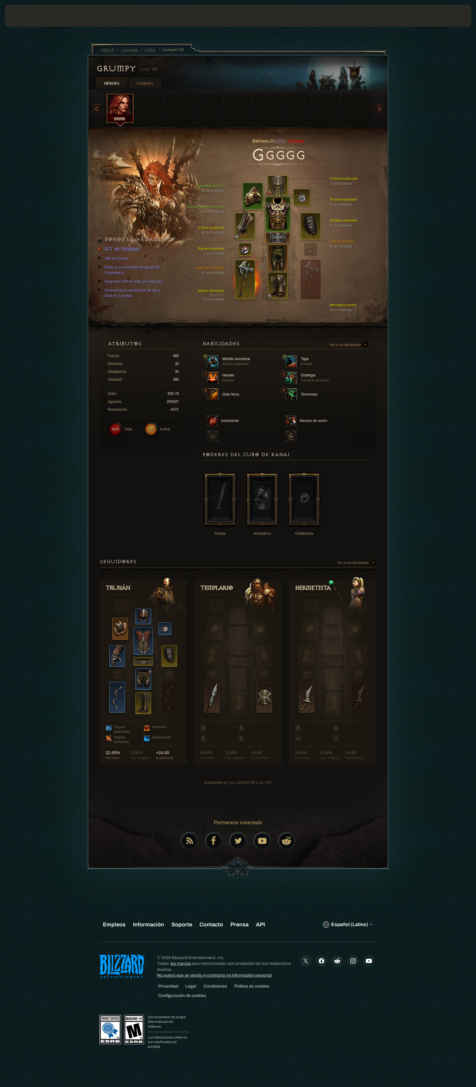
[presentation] (27, 16)
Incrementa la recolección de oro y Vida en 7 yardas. (129, 293)
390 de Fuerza (113, 258)
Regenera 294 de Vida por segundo (130, 281)
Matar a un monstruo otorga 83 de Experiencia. (129, 270)
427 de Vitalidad (119, 249)
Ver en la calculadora (348, 345)
